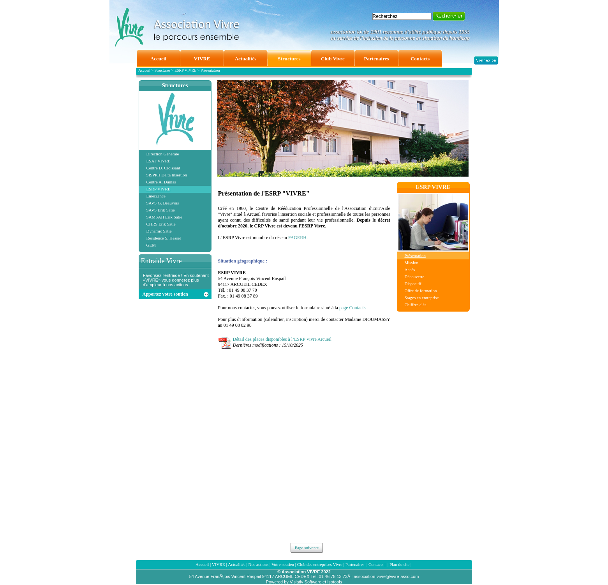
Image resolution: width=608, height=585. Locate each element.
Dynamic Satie (159, 231)
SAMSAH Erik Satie (164, 217)
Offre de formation (421, 290)
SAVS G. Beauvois (162, 203)
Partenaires (355, 564)
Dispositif (413, 283)
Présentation (415, 255)
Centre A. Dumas (161, 182)
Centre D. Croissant (163, 168)
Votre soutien (282, 564)
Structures (175, 85)
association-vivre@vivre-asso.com (386, 576)
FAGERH (297, 237)
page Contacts (352, 307)
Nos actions (258, 564)
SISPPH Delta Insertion (166, 175)
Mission (411, 262)
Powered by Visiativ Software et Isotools (304, 582)
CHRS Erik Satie (161, 224)
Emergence (156, 196)
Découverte (415, 276)
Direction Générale (162, 154)
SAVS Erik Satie (160, 210)
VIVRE (218, 564)
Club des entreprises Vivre (319, 564)
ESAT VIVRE (158, 161)
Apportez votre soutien (165, 294)
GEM (151, 245)
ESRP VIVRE (158, 189)
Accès (410, 269)
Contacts (376, 564)
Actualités (236, 564)
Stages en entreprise (422, 297)
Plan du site (399, 564)
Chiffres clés (415, 304)
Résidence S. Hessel (163, 238)
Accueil (202, 564)
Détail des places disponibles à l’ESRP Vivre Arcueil (282, 339)
